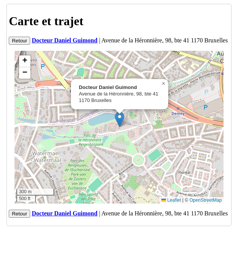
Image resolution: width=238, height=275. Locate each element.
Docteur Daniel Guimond (64, 40)
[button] (119, 119)
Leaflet (171, 200)
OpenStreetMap (206, 200)
